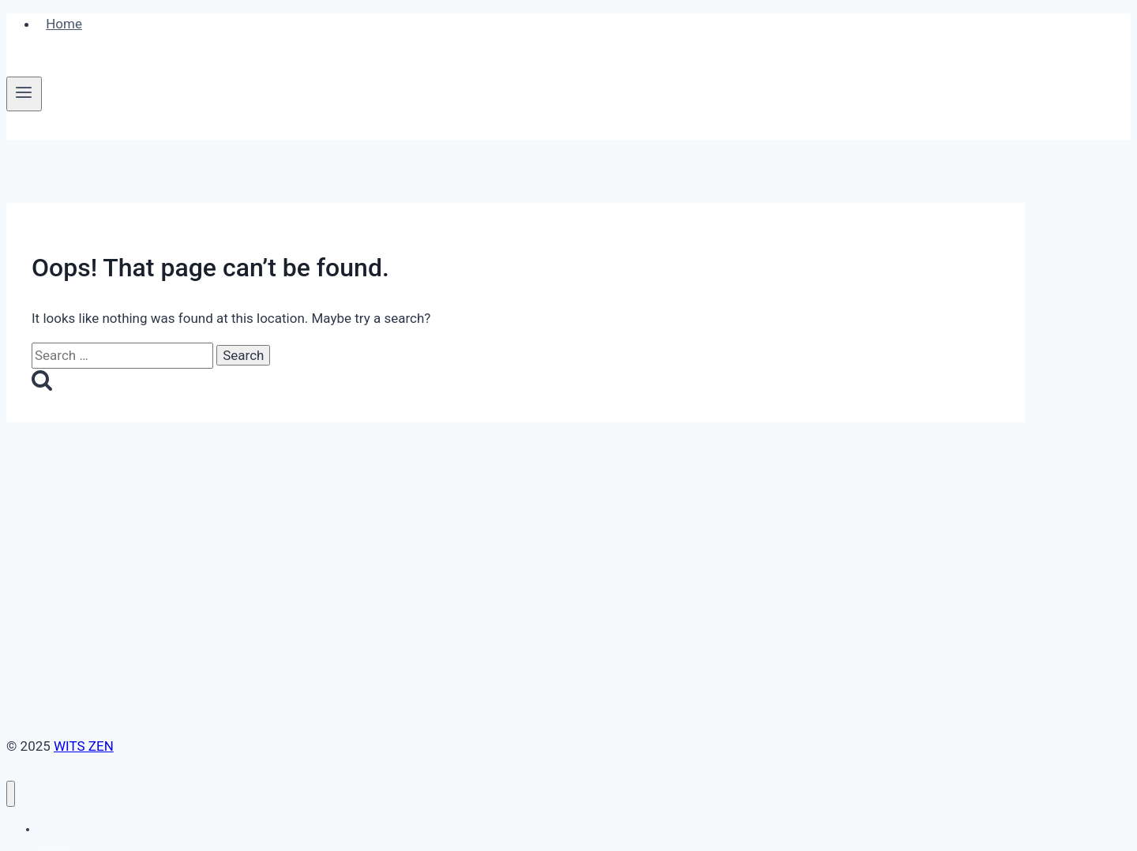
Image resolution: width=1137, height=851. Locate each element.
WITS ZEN (84, 746)
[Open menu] (24, 94)
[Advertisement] (515, 540)
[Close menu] (10, 794)
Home (64, 24)
